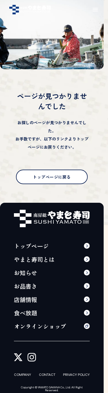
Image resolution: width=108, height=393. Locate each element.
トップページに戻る (52, 177)
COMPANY (22, 375)
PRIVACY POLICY (76, 375)
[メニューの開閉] (95, 9)
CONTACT (47, 375)
